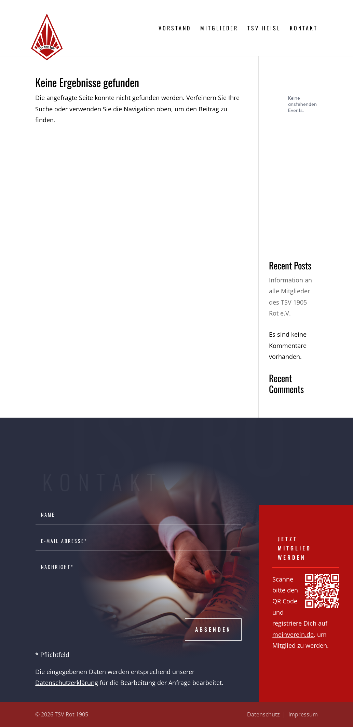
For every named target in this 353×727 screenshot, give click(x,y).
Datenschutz (263, 714)
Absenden (213, 629)
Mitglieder (219, 29)
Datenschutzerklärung (66, 683)
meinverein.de (293, 634)
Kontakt (304, 29)
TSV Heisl (264, 29)
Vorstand (175, 29)
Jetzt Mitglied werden (294, 548)
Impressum (303, 714)
